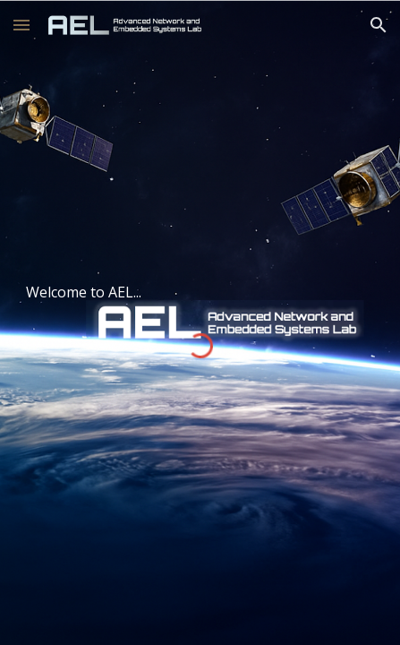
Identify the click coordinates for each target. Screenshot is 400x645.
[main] (199, 292)
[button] (21, 24)
